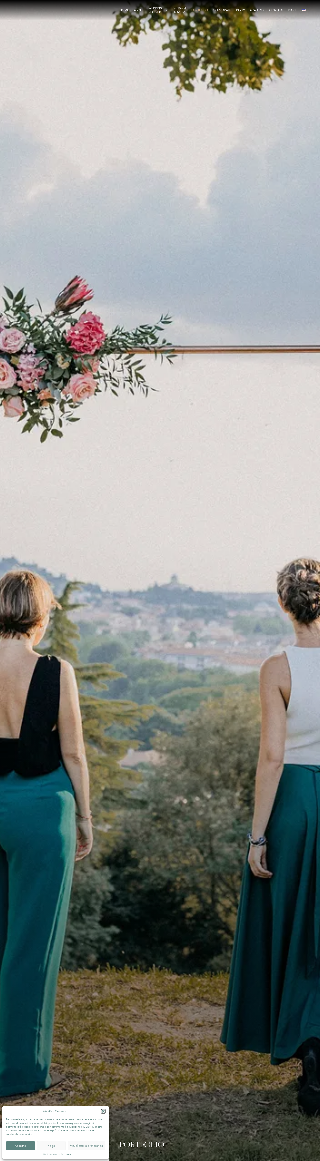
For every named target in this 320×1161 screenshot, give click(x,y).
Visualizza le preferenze (86, 1146)
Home (124, 10)
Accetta (20, 1146)
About (139, 10)
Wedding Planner (158, 10)
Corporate (222, 10)
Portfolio (199, 10)
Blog (292, 10)
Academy (257, 10)
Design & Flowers (180, 10)
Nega (51, 1146)
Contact (276, 10)
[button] (103, 1111)
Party (240, 10)
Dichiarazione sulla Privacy (56, 1154)
